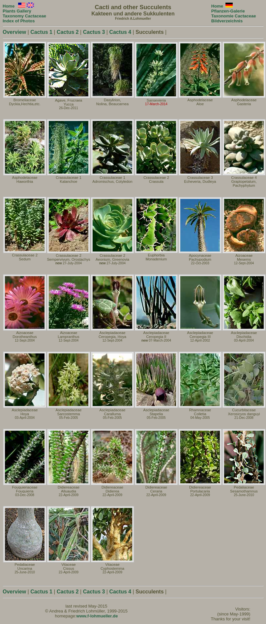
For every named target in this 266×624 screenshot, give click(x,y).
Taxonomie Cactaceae (233, 15)
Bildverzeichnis (227, 20)
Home (217, 6)
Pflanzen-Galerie (228, 11)
